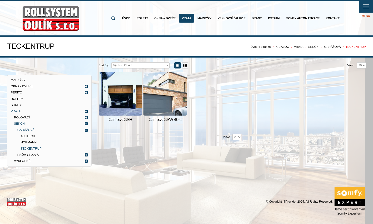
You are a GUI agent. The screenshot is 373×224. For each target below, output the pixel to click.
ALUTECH (28, 136)
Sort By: (104, 65)
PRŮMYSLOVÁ (28, 154)
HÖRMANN (29, 142)
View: (350, 65)
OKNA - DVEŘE (22, 86)
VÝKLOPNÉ (22, 161)
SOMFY (16, 105)
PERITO (16, 92)
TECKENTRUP (31, 148)
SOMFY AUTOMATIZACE (303, 18)
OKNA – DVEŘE (165, 18)
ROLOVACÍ (22, 117)
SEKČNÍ (19, 123)
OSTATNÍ (274, 18)
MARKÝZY (204, 18)
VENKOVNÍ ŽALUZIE (231, 18)
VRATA (186, 18)
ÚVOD (126, 18)
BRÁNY (257, 18)
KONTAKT (333, 18)
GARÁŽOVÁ (25, 130)
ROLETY (142, 18)
